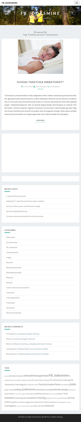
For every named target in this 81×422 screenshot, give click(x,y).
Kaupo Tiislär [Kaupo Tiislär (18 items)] (62, 393)
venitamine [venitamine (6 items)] (19, 406)
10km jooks (10, 237)
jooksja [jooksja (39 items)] (18, 389)
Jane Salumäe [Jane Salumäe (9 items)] (65, 385)
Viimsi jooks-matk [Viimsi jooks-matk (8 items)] (28, 406)
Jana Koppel (41, 86)
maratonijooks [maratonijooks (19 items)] (20, 398)
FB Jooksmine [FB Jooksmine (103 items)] (58, 375)
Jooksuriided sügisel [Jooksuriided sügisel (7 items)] (20, 394)
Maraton (9, 262)
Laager (9, 257)
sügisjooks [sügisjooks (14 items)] (29, 402)
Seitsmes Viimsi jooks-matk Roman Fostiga (23, 206)
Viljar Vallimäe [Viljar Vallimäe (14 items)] (38, 406)
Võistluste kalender (13, 313)
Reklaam (9, 277)
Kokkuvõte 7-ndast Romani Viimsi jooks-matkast (25, 201)
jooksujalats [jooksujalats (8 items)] (71, 390)
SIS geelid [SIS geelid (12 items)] (12, 402)
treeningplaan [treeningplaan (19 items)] (10, 405)
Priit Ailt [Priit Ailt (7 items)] (54, 398)
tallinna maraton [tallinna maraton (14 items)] (50, 402)
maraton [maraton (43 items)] (9, 397)
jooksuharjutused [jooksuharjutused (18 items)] (42, 389)
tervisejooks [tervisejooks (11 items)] (61, 402)
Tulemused (10, 303)
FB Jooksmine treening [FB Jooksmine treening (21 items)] (60, 380)
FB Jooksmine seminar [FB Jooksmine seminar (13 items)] (40, 380)
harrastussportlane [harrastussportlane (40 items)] (49, 384)
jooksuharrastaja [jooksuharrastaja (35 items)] (59, 389)
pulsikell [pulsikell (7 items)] (58, 398)
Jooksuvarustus (12, 252)
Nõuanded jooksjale (13, 272)
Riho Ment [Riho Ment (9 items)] (64, 398)
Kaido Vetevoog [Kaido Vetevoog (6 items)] (53, 394)
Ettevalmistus (11, 242)
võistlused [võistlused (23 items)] (49, 405)
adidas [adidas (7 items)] (6, 376)
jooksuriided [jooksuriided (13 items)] (9, 394)
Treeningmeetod (12, 298)
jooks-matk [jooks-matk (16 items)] (9, 390)
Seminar (9, 282)
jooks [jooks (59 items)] (73, 384)
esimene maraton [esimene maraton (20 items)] (16, 375)
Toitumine (10, 292)
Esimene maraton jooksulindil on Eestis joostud (24, 216)
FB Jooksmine (9, 2)
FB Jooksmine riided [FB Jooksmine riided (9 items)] (25, 380)
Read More (41, 120)
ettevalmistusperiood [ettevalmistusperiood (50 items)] (36, 375)
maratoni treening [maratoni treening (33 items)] (36, 397)
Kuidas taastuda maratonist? (40, 82)
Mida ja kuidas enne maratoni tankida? (33, 349)
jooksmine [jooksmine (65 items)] (28, 389)
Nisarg (60, 417)
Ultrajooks (10, 308)
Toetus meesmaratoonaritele (17, 287)
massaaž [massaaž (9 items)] (48, 398)
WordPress (46, 417)
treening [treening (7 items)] (68, 402)
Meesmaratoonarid (13, 267)
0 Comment (55, 86)
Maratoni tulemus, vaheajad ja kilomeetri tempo (33, 344)
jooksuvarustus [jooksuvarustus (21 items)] (42, 393)
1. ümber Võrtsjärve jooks (16, 196)
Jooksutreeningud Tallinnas (28, 334)
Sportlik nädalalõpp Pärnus (16, 211)
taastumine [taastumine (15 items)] (38, 402)
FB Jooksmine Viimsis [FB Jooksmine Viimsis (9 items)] (32, 385)
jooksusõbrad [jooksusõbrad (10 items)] (30, 394)
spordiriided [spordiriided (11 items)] (21, 402)
